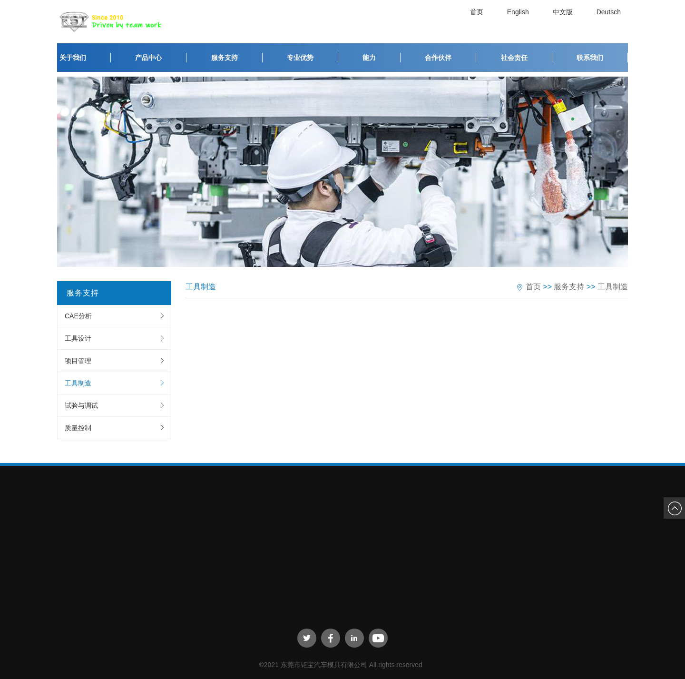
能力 (369, 57)
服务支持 (224, 57)
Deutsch (611, 21)
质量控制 (78, 428)
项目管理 (78, 360)
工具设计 (78, 338)
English (520, 21)
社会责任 (514, 57)
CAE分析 (78, 316)
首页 (479, 21)
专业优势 (300, 57)
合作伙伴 (438, 57)
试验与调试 (81, 405)
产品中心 (148, 57)
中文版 (565, 21)
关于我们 (72, 57)
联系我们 (590, 57)
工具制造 (78, 383)
